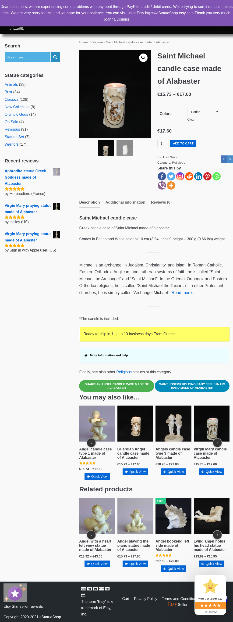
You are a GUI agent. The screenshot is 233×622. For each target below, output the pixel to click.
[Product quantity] (163, 143)
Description (89, 202)
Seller (177, 605)
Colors (166, 114)
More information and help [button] (109, 355)
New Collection (17, 107)
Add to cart (183, 143)
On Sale (11, 122)
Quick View (97, 472)
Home (83, 42)
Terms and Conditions (180, 599)
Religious (12, 129)
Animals (11, 84)
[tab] (89, 203)
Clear (191, 119)
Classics (12, 99)
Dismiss (123, 19)
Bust (8, 92)
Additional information (125, 202)
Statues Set (14, 137)
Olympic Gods (16, 114)
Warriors (12, 144)
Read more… (183, 292)
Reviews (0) (161, 202)
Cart (125, 599)
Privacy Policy (145, 599)
